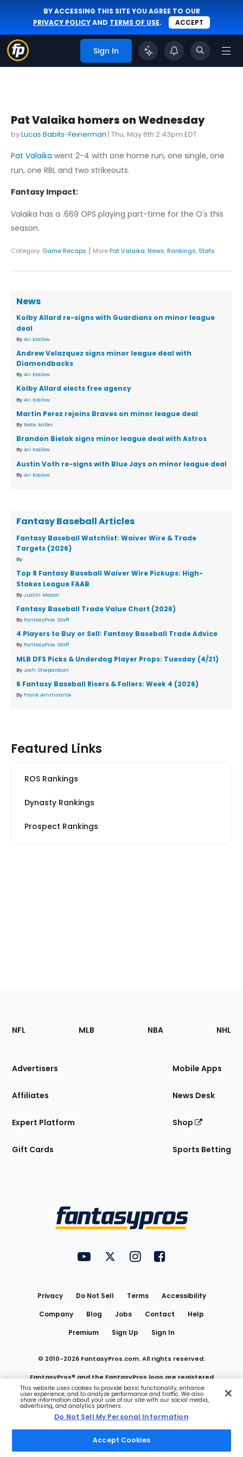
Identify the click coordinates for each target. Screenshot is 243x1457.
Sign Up (125, 1332)
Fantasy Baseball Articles (75, 521)
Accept (189, 22)
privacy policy (62, 22)
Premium (83, 1332)
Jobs (123, 1314)
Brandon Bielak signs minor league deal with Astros (111, 438)
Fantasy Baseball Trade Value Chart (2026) (96, 608)
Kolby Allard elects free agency (73, 388)
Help (196, 1314)
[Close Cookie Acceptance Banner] (228, 1393)
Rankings (181, 250)
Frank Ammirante (48, 694)
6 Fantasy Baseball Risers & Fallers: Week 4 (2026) (107, 684)
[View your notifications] (174, 51)
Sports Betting (201, 1149)
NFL (18, 1030)
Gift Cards (33, 1149)
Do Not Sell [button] (95, 1295)
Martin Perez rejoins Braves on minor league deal (107, 413)
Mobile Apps (197, 1068)
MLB (86, 1030)
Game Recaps (64, 250)
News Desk (193, 1095)
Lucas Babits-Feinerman (63, 134)
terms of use (134, 22)
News (156, 250)
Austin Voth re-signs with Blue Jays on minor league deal (121, 464)
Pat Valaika (31, 155)
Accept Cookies (121, 1440)
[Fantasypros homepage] (18, 58)
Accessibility (184, 1295)
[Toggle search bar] (200, 51)
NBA (155, 1030)
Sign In (163, 1332)
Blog (94, 1314)
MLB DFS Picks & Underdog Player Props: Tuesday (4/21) (117, 659)
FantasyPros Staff (46, 619)
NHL (223, 1030)
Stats (207, 250)
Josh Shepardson (46, 669)
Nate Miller (38, 424)
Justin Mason (42, 594)
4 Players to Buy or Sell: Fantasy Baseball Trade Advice (117, 633)
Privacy (50, 1295)
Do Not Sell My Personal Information (121, 1416)
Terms (138, 1295)
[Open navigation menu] (226, 51)
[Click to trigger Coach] (148, 51)
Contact (160, 1314)
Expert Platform (43, 1122)
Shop (187, 1122)
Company (56, 1314)
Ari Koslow (37, 339)
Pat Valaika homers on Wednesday (107, 120)
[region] (121, 1418)
